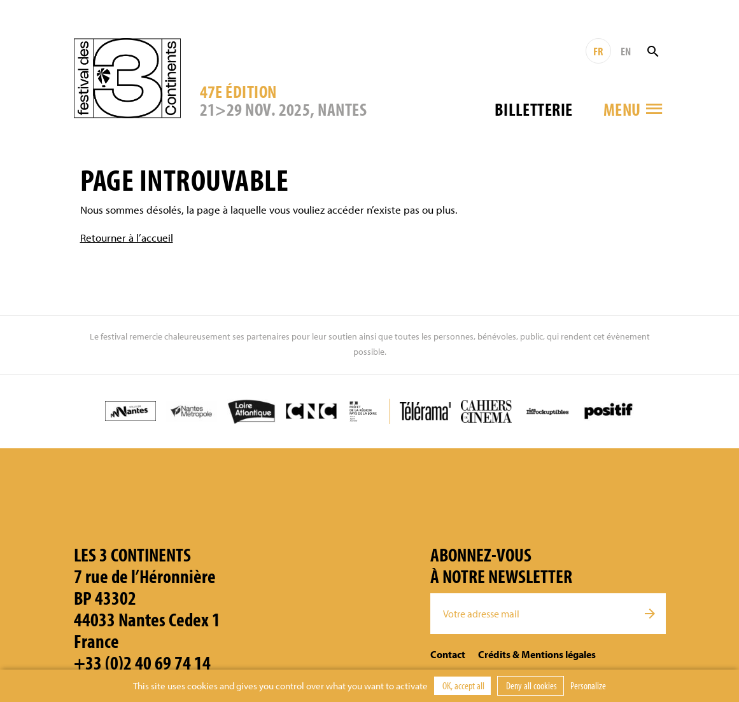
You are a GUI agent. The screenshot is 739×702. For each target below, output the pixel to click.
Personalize (588, 685)
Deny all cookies (530, 685)
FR (598, 51)
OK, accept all (462, 685)
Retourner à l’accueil (126, 237)
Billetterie (534, 109)
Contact (447, 654)
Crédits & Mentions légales (537, 654)
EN (626, 51)
